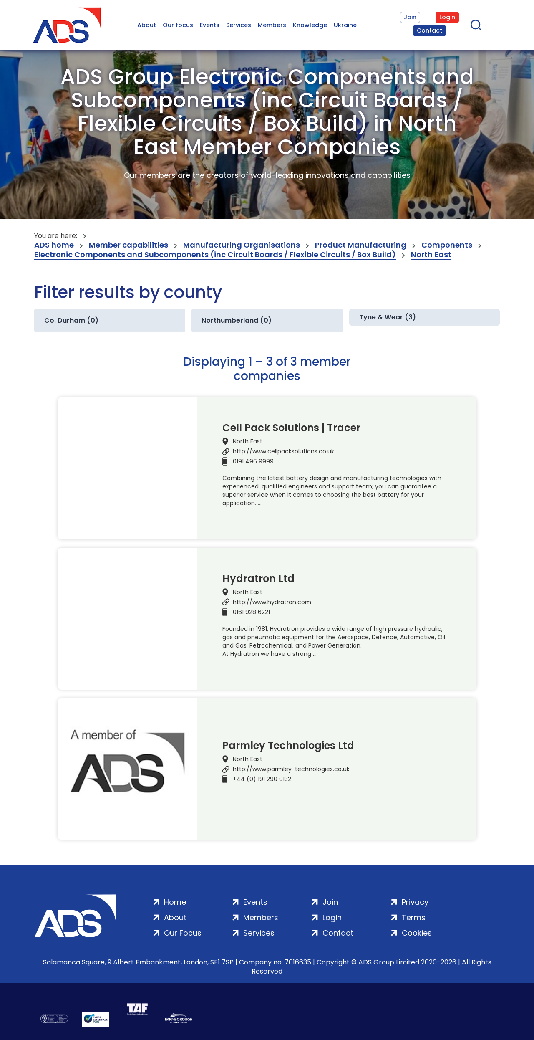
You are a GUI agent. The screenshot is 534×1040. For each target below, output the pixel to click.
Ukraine (345, 25)
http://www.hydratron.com (272, 602)
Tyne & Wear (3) (387, 317)
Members (272, 25)
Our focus (178, 25)
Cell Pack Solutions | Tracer (291, 428)
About (146, 25)
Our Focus (183, 933)
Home (175, 902)
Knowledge (310, 25)
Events (209, 25)
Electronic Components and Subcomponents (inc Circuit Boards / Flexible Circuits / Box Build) (215, 255)
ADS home (54, 245)
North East (431, 255)
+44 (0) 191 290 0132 (262, 779)
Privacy (415, 902)
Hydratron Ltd (258, 579)
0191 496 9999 (253, 461)
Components (446, 245)
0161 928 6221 (251, 612)
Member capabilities (128, 245)
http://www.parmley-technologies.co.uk (291, 769)
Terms (414, 917)
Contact (429, 30)
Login (447, 17)
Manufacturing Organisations (241, 245)
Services (238, 25)
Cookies (417, 933)
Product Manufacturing (360, 245)
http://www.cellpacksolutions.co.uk (283, 451)
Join (410, 17)
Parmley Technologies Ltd (288, 746)
